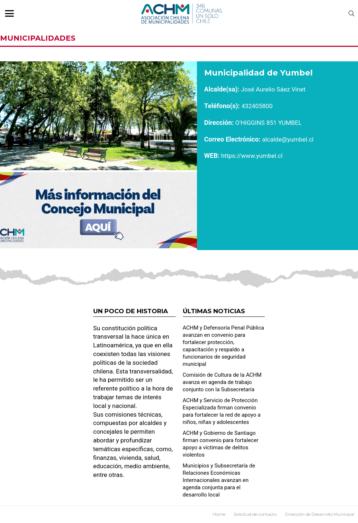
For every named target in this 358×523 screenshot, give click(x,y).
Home (219, 514)
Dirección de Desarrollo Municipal (319, 514)
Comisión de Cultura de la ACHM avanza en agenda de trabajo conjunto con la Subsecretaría (222, 382)
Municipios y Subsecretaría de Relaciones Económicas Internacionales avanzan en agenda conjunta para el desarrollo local (219, 480)
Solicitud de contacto (255, 514)
